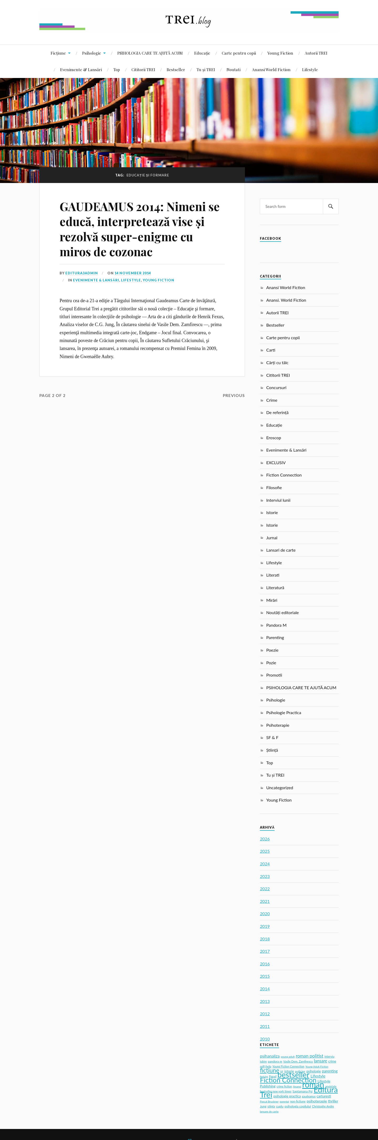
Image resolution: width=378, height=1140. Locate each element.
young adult (288, 1056)
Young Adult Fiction (316, 1066)
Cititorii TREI (143, 69)
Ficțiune (58, 53)
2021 (265, 901)
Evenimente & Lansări (81, 69)
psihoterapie (317, 1101)
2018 (265, 938)
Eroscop (273, 437)
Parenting (275, 637)
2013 (265, 1001)
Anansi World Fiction (271, 69)
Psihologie (91, 53)
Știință (272, 749)
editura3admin (81, 273)
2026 (265, 838)
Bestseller (176, 69)
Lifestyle (310, 69)
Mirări (271, 600)
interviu (329, 1056)
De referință (277, 412)
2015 (265, 976)
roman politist (309, 1056)
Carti (270, 349)
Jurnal (271, 537)
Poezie (272, 649)
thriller (333, 1101)
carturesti (324, 1096)
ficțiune (269, 1070)
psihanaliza (270, 1055)
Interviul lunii (278, 500)
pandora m (275, 1061)
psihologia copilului (298, 1106)
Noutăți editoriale (282, 612)
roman (313, 1084)
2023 (265, 876)
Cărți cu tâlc (277, 362)
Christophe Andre (323, 1106)
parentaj (284, 1101)
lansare (320, 1060)
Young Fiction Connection (288, 1066)
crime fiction (284, 1086)
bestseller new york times (275, 1091)
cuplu (280, 1106)
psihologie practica (287, 1096)
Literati (272, 574)
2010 (265, 1038)
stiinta (271, 1106)
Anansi (297, 1086)
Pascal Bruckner (269, 1101)
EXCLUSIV (276, 462)
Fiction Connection (284, 474)
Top (116, 69)
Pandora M (276, 625)
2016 (265, 963)
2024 (265, 863)
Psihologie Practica (283, 712)
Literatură (275, 587)
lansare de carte (269, 1111)
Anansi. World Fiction (286, 299)
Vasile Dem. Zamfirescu (298, 1061)
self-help (265, 1066)
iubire (263, 1061)
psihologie (313, 1071)
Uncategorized (279, 787)
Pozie (271, 662)
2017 (265, 951)
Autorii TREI (316, 53)
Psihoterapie (277, 725)
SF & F (272, 737)
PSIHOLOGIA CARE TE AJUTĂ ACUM (150, 53)
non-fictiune (298, 1101)
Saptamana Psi (302, 1091)
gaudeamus (309, 1096)
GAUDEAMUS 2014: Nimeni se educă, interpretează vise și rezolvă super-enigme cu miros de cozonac (140, 228)
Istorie (272, 512)
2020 (265, 913)
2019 (265, 926)
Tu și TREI (206, 69)
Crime (271, 400)
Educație (202, 53)
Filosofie (274, 487)
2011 (265, 1026)
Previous (234, 395)
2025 (265, 851)
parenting (330, 1071)
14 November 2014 (132, 273)
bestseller (293, 1074)
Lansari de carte (281, 549)
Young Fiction (280, 53)
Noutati (233, 69)
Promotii (274, 674)
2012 (265, 1013)
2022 (265, 888)
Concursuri (276, 387)
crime (332, 1061)
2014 (265, 988)
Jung (263, 1106)
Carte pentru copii (239, 53)
